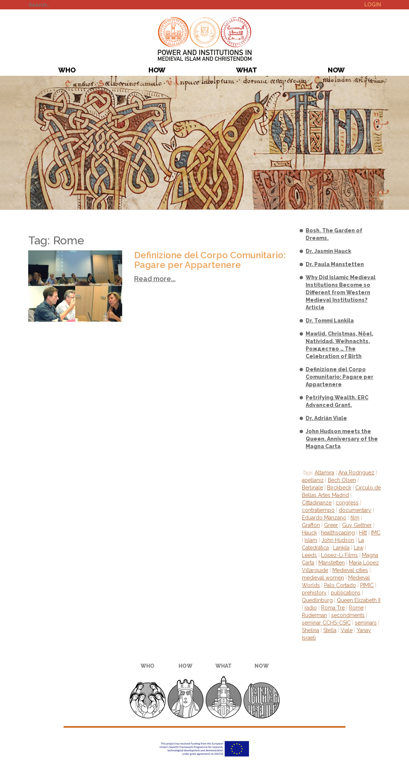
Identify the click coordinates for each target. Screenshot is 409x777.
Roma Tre (333, 608)
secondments (348, 615)
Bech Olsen (342, 480)
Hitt (363, 533)
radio (310, 608)
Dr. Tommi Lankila (330, 321)
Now (336, 70)
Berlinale (312, 488)
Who (67, 70)
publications (346, 593)
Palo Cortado (340, 585)
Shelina (310, 630)
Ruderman (314, 615)
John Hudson (337, 540)
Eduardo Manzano (324, 518)
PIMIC (204, 39)
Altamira (324, 473)
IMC (375, 533)
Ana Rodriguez (356, 473)
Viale (347, 630)
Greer (331, 525)
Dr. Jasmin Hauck (328, 251)
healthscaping (338, 533)
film (354, 518)
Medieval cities (350, 570)
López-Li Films (339, 555)
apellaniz (313, 480)
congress (347, 503)
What (246, 70)
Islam (310, 540)
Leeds (309, 555)
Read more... (155, 279)
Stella (329, 630)
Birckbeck (339, 488)
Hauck (309, 533)
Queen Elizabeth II (358, 600)
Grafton (311, 525)
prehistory (314, 593)
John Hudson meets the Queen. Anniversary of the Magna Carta (342, 438)
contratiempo (318, 510)
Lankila (341, 548)
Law (359, 548)
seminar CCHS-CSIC (326, 623)
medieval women (323, 578)
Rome (356, 608)
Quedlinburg (317, 600)
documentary (355, 510)
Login (372, 5)
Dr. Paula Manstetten (335, 264)
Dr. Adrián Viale (326, 418)
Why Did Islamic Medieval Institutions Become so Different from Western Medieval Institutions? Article (341, 292)
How (156, 70)
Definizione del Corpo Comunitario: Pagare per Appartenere (210, 260)
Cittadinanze (317, 503)
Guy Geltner (357, 525)
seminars (366, 623)
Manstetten (331, 563)
